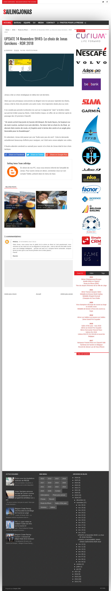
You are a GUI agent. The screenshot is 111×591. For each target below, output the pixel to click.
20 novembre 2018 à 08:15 (27, 241)
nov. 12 (81, 544)
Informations (45, 495)
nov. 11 (81, 547)
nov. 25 (81, 507)
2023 (57, 487)
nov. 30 (81, 505)
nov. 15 (81, 530)
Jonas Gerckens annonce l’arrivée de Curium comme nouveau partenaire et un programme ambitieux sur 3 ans (20, 496)
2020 (64, 483)
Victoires (43, 507)
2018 (23, 50)
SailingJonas (17, 12)
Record (51, 499)
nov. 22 (81, 515)
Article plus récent (10, 294)
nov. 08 (81, 554)
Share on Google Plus (56, 154)
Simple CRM (16, 588)
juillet (78, 566)
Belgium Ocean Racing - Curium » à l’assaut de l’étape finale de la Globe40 (24, 537)
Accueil (38, 294)
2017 (42, 483)
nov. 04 (81, 562)
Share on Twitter (34, 154)
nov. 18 (81, 522)
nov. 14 (81, 532)
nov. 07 (81, 556)
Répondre (15, 256)
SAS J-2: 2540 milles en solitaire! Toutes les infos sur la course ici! (23, 524)
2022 (49, 487)
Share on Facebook (14, 154)
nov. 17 (81, 525)
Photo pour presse (59, 495)
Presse (43, 499)
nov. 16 (81, 527)
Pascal (15, 241)
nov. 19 (81, 520)
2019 (57, 483)
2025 (42, 491)
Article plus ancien (67, 294)
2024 (64, 487)
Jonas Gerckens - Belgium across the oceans (19, 2)
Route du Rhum (31, 50)
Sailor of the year (61, 503)
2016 (64, 478)
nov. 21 (81, 517)
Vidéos (52, 507)
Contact (57, 491)
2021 (42, 487)
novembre (80, 502)
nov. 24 (81, 510)
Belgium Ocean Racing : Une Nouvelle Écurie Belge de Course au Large (24, 511)
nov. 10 (81, 549)
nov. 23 (81, 512)
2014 (49, 478)
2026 (49, 491)
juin (77, 569)
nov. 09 (81, 551)
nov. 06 (81, 559)
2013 (42, 478)
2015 (57, 478)
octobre (79, 564)
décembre (80, 500)
